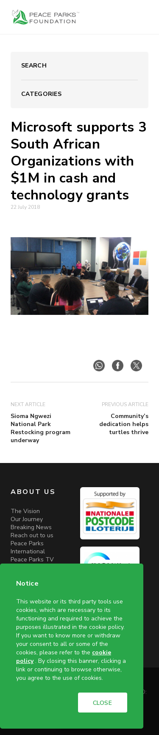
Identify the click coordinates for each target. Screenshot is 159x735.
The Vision (25, 511)
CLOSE (102, 703)
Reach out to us (32, 535)
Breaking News (31, 527)
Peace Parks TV (32, 559)
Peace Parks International (28, 547)
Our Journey (27, 519)
